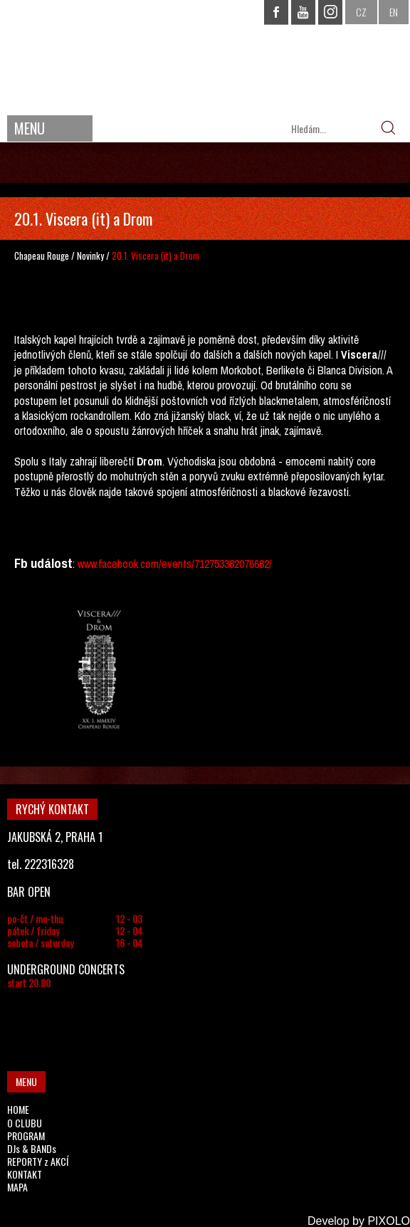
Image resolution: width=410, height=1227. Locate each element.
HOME (18, 1109)
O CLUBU (24, 1122)
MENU (29, 128)
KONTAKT (24, 1174)
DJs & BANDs (31, 1148)
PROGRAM (26, 1135)
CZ (361, 11)
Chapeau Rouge (41, 255)
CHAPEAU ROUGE (205, 56)
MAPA (17, 1186)
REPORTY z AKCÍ (37, 1161)
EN (393, 11)
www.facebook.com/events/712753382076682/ (175, 564)
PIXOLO (388, 1221)
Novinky (90, 255)
